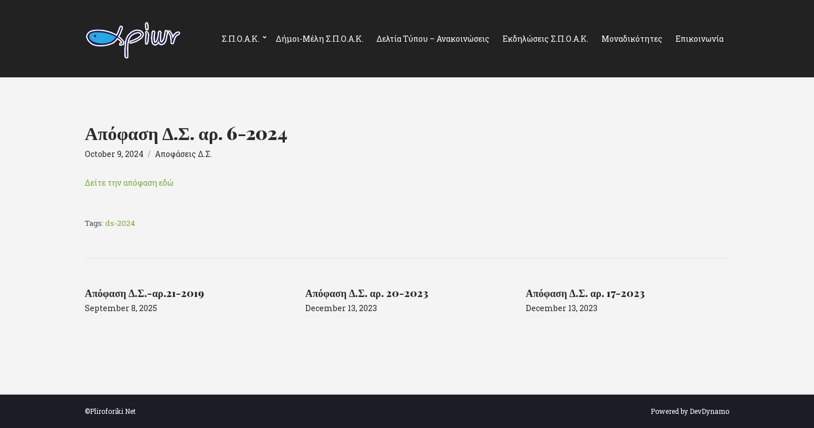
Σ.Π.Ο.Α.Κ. (240, 38)
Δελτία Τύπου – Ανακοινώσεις (433, 38)
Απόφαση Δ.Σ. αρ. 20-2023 (366, 293)
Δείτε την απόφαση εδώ (129, 182)
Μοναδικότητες (632, 38)
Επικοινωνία (700, 38)
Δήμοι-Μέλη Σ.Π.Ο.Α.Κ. (319, 38)
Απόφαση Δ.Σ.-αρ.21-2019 (144, 293)
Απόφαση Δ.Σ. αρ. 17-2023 (585, 293)
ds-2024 (120, 223)
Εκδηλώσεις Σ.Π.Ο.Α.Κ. (545, 38)
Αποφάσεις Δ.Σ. (183, 154)
